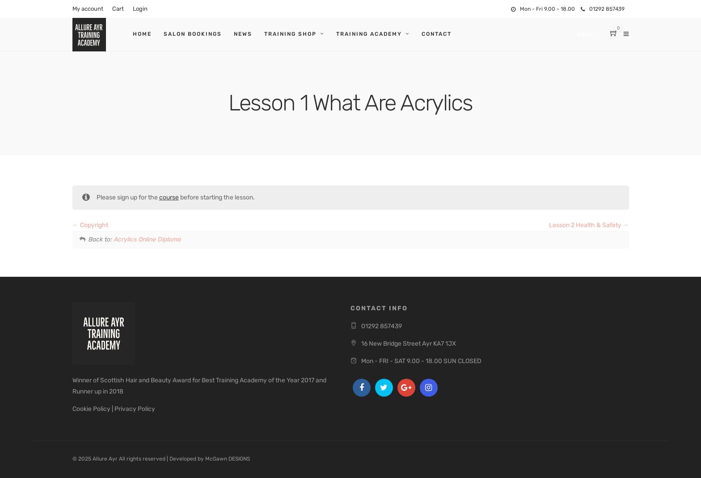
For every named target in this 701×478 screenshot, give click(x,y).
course (169, 197)
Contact (437, 34)
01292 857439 (603, 9)
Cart (118, 8)
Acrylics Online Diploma (147, 239)
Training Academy (369, 34)
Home (142, 34)
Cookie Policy (91, 409)
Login (140, 8)
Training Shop (290, 34)
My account (87, 8)
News (243, 34)
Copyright (90, 225)
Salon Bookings (193, 34)
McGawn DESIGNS (227, 459)
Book (585, 35)
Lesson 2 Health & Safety (589, 225)
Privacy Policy (134, 409)
